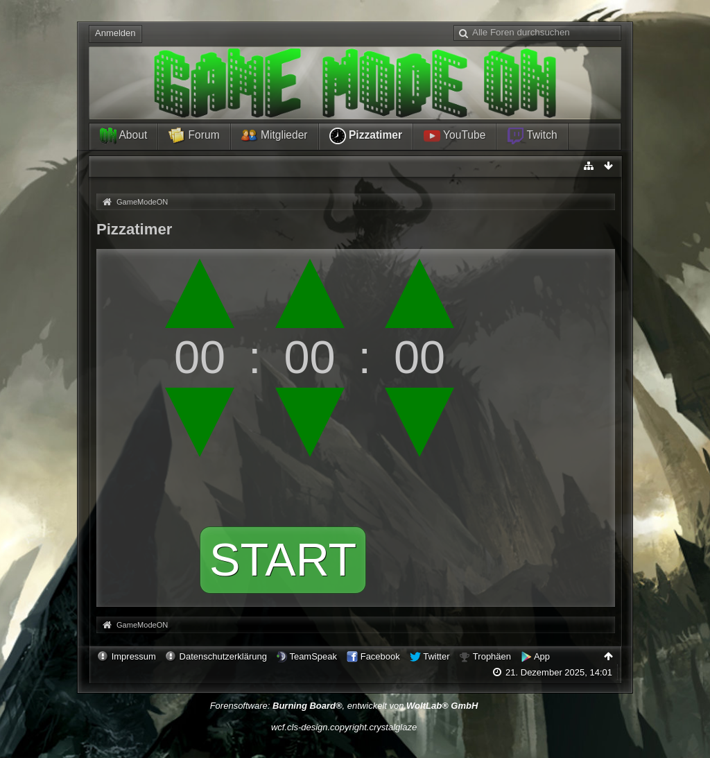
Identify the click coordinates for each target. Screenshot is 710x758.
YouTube (454, 136)
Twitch (532, 136)
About (123, 136)
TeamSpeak (313, 656)
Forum (193, 136)
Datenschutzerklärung (223, 656)
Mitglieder (274, 136)
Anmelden (115, 33)
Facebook (380, 656)
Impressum (134, 656)
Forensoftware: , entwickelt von (344, 705)
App (542, 656)
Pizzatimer (365, 136)
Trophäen (492, 656)
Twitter (436, 656)
